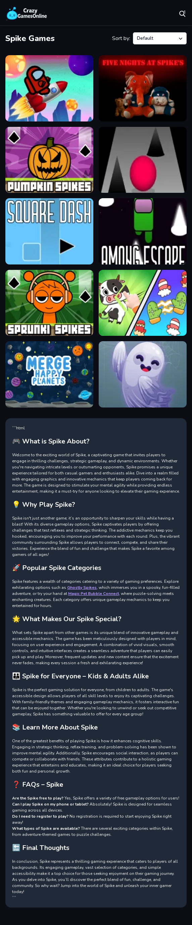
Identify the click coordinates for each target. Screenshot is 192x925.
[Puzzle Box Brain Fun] (143, 303)
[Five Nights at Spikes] (143, 88)
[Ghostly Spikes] (143, 374)
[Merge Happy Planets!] (49, 374)
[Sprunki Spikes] (49, 303)
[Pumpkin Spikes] (49, 160)
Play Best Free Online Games (27, 13)
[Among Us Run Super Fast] (49, 88)
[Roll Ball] (143, 160)
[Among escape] (143, 231)
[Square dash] (49, 231)
